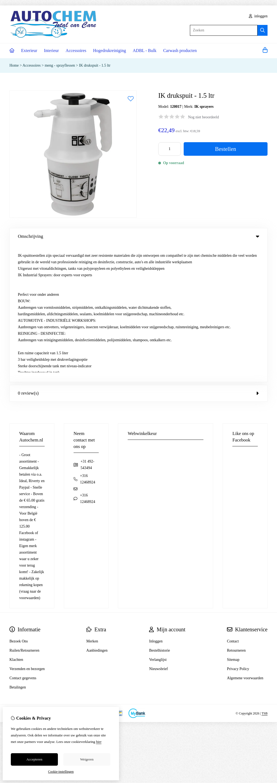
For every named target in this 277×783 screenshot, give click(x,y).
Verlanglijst (158, 522)
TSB (265, 576)
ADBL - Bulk (144, 50)
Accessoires (76, 50)
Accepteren (34, 759)
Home (14, 65)
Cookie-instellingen (61, 772)
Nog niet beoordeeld (203, 117)
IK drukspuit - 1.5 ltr (94, 65)
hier (98, 742)
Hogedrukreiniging (109, 50)
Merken (92, 504)
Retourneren (236, 513)
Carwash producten (180, 50)
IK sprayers (203, 107)
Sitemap (233, 522)
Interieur (51, 50)
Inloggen (156, 504)
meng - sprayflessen (60, 65)
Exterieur (29, 50)
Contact (233, 504)
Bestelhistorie (159, 513)
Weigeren (86, 759)
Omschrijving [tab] (138, 236)
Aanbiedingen (97, 513)
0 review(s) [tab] (138, 255)
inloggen (258, 16)
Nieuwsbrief (158, 531)
